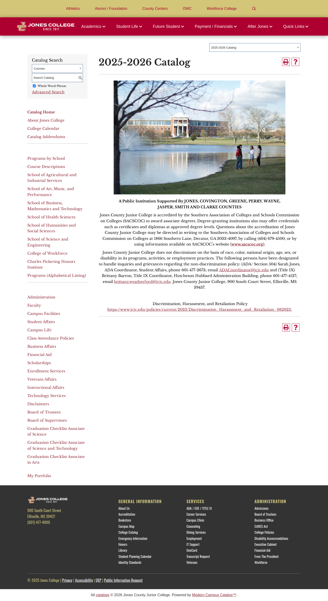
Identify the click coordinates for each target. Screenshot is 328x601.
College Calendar (43, 128)
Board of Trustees (44, 412)
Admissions (261, 508)
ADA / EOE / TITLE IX (199, 508)
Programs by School (46, 158)
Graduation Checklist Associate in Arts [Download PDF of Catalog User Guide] (56, 459)
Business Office (264, 520)
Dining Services (196, 532)
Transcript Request (198, 556)
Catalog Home (41, 112)
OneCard (192, 550)
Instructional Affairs (45, 387)
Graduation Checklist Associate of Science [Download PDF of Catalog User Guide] (56, 431)
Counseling (193, 526)
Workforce (260, 562)
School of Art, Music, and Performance (50, 191)
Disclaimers (38, 404)
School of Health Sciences (51, 217)
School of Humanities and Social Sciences (51, 228)
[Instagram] (57, 531)
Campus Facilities (43, 313)
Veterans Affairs (41, 379)
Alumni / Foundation (111, 8)
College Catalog (128, 532)
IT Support (193, 544)
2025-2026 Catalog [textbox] (223, 47)
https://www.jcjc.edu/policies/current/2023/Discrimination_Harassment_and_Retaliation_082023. (199, 309)
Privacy (67, 580)
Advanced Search (48, 92)
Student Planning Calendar (134, 556)
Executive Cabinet (265, 544)
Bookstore (124, 520)
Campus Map (126, 526)
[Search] (254, 8)
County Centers (155, 8)
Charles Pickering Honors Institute (51, 264)
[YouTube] (69, 531)
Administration (41, 297)
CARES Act (261, 526)
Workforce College (221, 8)
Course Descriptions (46, 166)
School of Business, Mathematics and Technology (54, 206)
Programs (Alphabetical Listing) (56, 275)
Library (122, 550)
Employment (194, 538)
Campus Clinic (195, 520)
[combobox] (254, 47)
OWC (187, 8)
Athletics (73, 8)
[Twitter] (45, 531)
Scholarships (39, 363)
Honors (122, 544)
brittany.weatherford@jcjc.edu (142, 281)
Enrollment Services (46, 371)
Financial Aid (39, 354)
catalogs (103, 595)
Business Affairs (41, 346)
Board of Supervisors (47, 420)
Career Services (196, 514)
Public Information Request (123, 580)
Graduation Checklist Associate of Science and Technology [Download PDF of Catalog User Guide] (56, 445)
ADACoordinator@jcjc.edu (244, 270)
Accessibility (84, 580)
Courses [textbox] (39, 68)
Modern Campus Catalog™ (214, 595)
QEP (98, 580)
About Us (124, 508)
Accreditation (126, 514)
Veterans (192, 562)
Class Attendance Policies (50, 338)
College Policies (264, 532)
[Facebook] (33, 531)
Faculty (34, 305)
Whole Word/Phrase (52, 86)
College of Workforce (47, 253)
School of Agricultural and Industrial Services (52, 177)
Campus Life (39, 330)
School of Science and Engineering (47, 242)
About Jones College (45, 120)
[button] (94, 26)
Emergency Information (132, 538)
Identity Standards (129, 562)
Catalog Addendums (46, 136)
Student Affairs (41, 321)
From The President (266, 556)
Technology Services (46, 395)
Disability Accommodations (271, 538)
